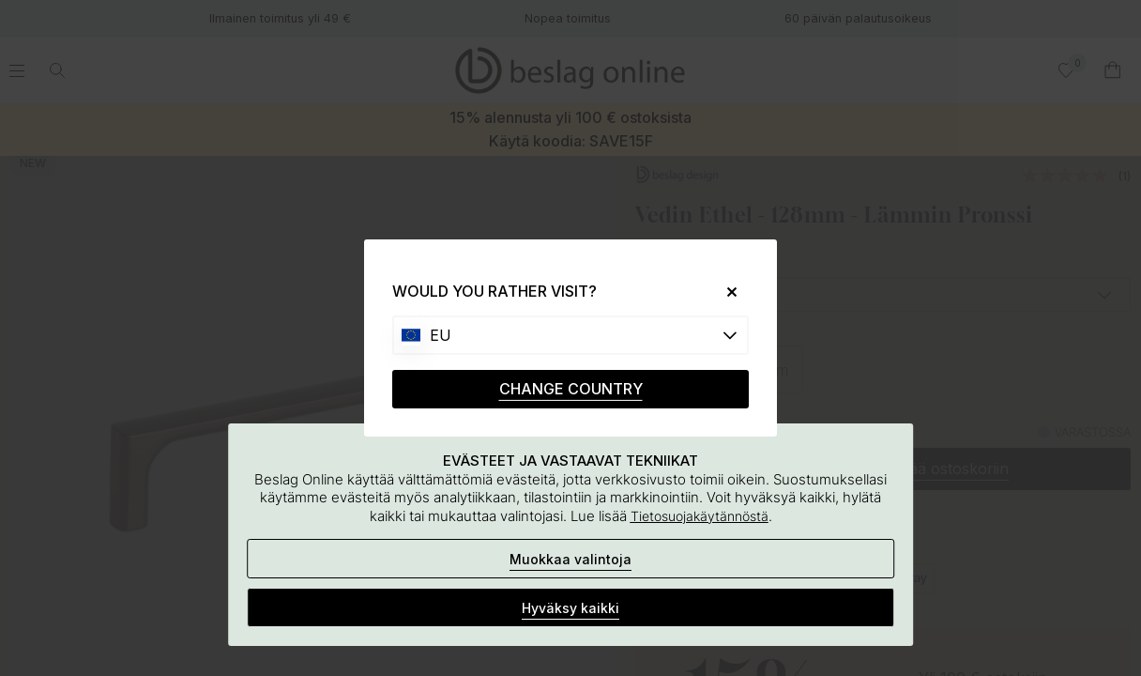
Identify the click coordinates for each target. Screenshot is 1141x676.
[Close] (725, 291)
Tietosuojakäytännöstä (699, 516)
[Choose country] (570, 335)
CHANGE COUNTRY (571, 388)
